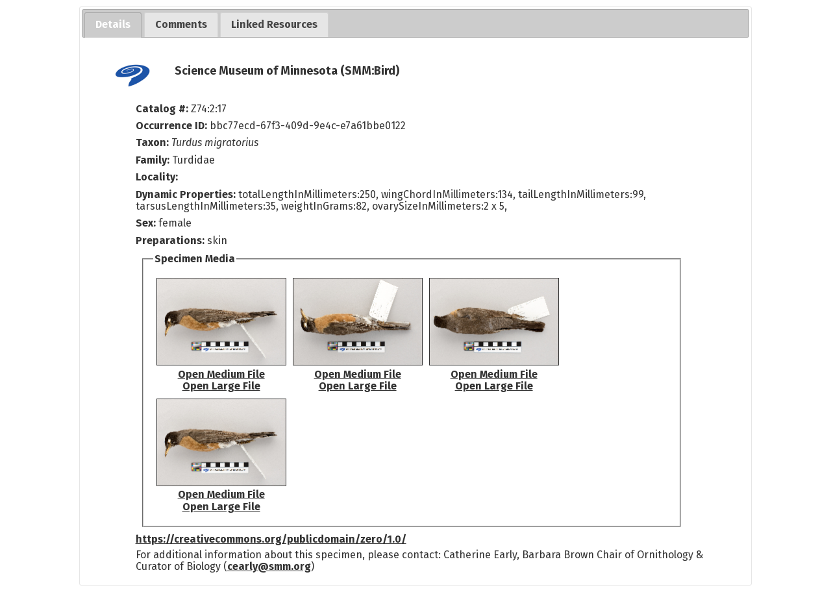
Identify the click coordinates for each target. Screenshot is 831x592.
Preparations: (170, 240)
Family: (152, 160)
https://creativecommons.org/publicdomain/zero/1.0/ (271, 539)
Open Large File (221, 386)
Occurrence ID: (173, 125)
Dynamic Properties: (187, 194)
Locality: (157, 177)
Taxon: (152, 142)
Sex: (146, 223)
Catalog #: (163, 109)
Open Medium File (221, 374)
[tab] (113, 25)
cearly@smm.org (269, 566)
